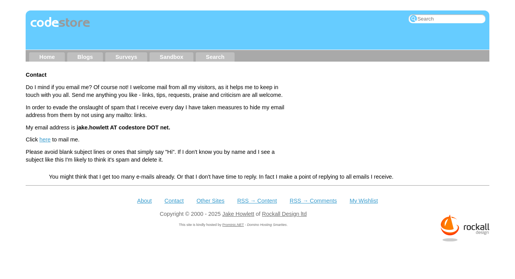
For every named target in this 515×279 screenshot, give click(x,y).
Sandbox (171, 57)
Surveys (126, 57)
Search (215, 57)
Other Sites (210, 184)
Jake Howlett (238, 197)
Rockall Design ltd (284, 197)
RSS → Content (257, 184)
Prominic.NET (233, 208)
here (44, 139)
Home (47, 57)
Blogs (85, 57)
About (144, 184)
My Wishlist (364, 184)
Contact (174, 184)
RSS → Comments (313, 184)
